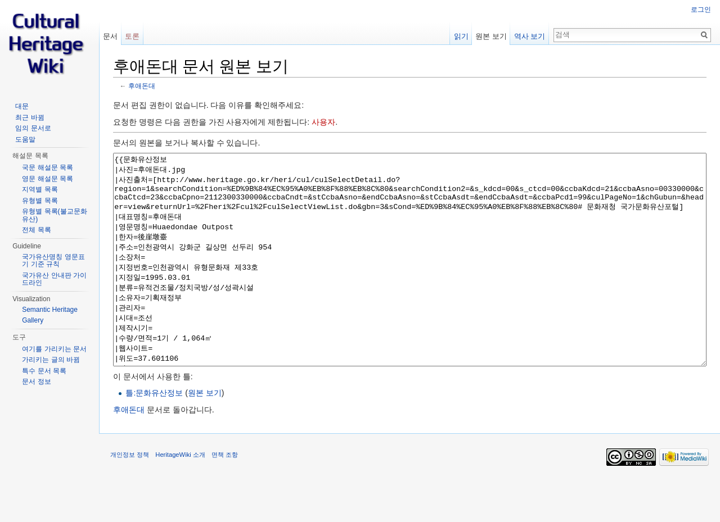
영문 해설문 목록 (47, 179)
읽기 (461, 36)
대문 (22, 106)
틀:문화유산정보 (154, 434)
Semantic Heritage (50, 310)
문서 (110, 36)
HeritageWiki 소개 (180, 496)
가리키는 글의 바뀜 (51, 360)
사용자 (323, 121)
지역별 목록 (39, 189)
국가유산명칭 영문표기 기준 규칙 (53, 261)
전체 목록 (36, 230)
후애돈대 (141, 85)
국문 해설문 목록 (47, 167)
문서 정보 (36, 381)
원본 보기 (205, 434)
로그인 (701, 9)
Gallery (32, 320)
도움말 (25, 139)
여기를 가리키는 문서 (54, 349)
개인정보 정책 (129, 496)
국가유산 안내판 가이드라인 (54, 279)
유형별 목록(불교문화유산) (54, 215)
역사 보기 (530, 36)
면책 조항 (225, 496)
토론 (132, 36)
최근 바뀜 (29, 117)
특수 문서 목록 (44, 371)
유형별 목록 (39, 201)
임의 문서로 (33, 128)
